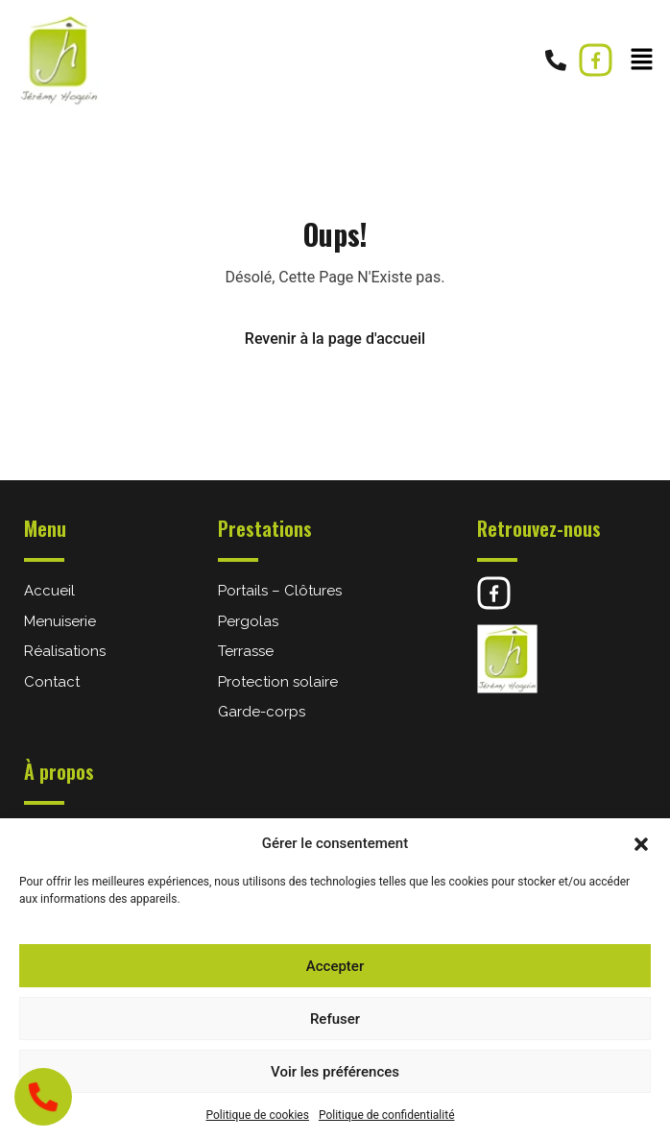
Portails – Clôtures (280, 590)
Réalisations (65, 651)
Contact (52, 682)
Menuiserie (60, 621)
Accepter (335, 966)
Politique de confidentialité (387, 1115)
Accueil (49, 590)
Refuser (335, 1019)
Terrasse (246, 651)
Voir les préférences (335, 1071)
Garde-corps (261, 711)
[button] (641, 843)
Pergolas (248, 621)
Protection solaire (278, 682)
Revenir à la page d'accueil (335, 338)
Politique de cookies (257, 1115)
